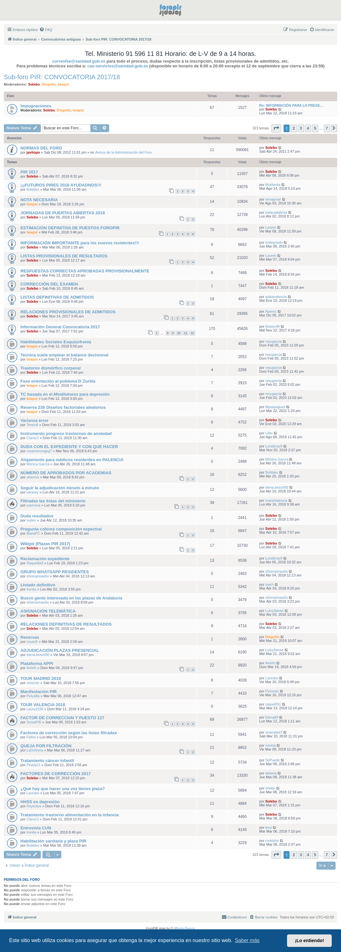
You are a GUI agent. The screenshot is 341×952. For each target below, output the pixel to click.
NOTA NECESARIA (39, 199)
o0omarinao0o (38, 576)
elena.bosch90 (276, 487)
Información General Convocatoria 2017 (60, 326)
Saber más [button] (247, 940)
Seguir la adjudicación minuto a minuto (59, 487)
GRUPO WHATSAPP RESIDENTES (54, 571)
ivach (269, 584)
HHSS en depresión (39, 801)
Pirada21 (34, 765)
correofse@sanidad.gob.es (79, 61)
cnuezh (32, 642)
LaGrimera (35, 750)
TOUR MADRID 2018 (40, 678)
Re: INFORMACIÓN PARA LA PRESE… (291, 105)
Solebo (34, 84)
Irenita (31, 589)
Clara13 (33, 438)
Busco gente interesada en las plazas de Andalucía (71, 598)
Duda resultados (36, 516)
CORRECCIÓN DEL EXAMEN (49, 284)
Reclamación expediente (45, 558)
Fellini (31, 737)
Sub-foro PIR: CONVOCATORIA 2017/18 (62, 76)
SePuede (272, 760)
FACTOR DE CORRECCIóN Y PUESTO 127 (62, 717)
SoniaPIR (34, 722)
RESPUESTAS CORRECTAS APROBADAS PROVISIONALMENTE (84, 271)
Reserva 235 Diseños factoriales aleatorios (63, 407)
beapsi (63, 84)
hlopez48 (272, 326)
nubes (31, 520)
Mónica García (38, 464)
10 (178, 333)
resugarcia (273, 341)
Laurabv (271, 678)
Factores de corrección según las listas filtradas (68, 732)
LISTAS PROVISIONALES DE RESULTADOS (64, 256)
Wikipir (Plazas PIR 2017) (45, 543)
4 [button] (308, 128)
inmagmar (273, 199)
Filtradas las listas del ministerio (53, 501)
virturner (33, 683)
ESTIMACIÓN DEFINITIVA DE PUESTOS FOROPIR (69, 227)
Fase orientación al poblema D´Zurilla (57, 381)
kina (268, 827)
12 (192, 333)
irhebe (270, 788)
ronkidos (272, 840)
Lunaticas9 (273, 446)
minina (270, 745)
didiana (271, 773)
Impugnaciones (35, 105)
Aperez (271, 311)
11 (185, 333)
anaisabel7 (273, 732)
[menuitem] (45, 30)
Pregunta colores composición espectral (61, 529)
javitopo (33, 152)
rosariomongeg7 (39, 451)
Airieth (31, 668)
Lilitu (269, 433)
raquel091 (273, 704)
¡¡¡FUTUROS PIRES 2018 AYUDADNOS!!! (60, 185)
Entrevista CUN (35, 828)
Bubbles (33, 189)
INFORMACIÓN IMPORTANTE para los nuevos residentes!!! (79, 242)
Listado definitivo (37, 585)
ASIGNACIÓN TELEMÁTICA (48, 611)
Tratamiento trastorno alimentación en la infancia (69, 814)
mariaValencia (276, 500)
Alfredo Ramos (184, 928)
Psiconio (272, 691)
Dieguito (49, 84)
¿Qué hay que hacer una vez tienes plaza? (62, 788)
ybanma (33, 477)
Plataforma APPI (36, 663)
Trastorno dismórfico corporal (50, 368)
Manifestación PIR (38, 691)
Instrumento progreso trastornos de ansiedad (66, 433)
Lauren (270, 227)
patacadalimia (276, 212)
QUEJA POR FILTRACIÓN (46, 745)
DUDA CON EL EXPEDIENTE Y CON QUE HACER (69, 446)
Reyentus (34, 806)
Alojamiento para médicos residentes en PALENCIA (72, 459)
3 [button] (301, 128)
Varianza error (34, 420)
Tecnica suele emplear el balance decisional (64, 355)
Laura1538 (35, 709)
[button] (276, 128)
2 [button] (293, 128)
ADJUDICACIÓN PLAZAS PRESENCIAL (59, 650)
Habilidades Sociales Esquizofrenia (55, 341)
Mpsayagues (275, 407)
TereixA (32, 425)
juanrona (33, 505)
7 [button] (327, 128)
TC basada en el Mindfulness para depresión (65, 394)
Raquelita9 (35, 563)
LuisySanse (274, 611)
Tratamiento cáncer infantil (47, 760)
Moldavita (272, 185)
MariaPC (33, 533)
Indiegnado (274, 242)
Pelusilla (33, 696)
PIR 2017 (29, 172)
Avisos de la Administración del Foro (123, 152)
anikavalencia (276, 297)
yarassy (33, 492)
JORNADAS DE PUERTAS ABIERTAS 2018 (62, 212)
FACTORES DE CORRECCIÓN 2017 (55, 773)
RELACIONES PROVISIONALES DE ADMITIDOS (68, 311)
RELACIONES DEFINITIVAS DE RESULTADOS (66, 624)
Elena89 (271, 717)
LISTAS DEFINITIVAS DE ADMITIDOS (57, 297)
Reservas (29, 637)
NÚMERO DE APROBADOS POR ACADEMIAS (65, 472)
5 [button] (315, 128)
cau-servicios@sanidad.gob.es (117, 66)
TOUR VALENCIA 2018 (42, 704)
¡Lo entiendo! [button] (309, 940)
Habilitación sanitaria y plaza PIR (53, 841)
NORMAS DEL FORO (41, 148)
